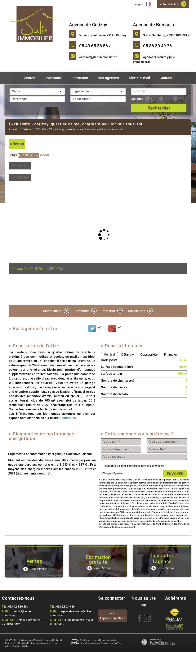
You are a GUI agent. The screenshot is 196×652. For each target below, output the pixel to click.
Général (109, 354)
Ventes (29, 78)
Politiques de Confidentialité (155, 524)
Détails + (127, 354)
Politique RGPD (20, 646)
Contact (166, 78)
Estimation (79, 78)
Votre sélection (169, 4)
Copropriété (149, 354)
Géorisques (67, 418)
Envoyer (175, 474)
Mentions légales (26, 643)
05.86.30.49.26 (65, 606)
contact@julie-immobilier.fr (98, 57)
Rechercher (158, 108)
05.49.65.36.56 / (18, 606)
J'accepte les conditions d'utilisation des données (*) (134, 465)
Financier (170, 354)
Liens (54, 643)
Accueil (13, 129)
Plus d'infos (35, 569)
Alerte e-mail (139, 78)
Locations (53, 78)
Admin (8, 646)
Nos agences (108, 78)
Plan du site (10, 643)
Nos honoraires (43, 643)
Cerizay (26, 129)
